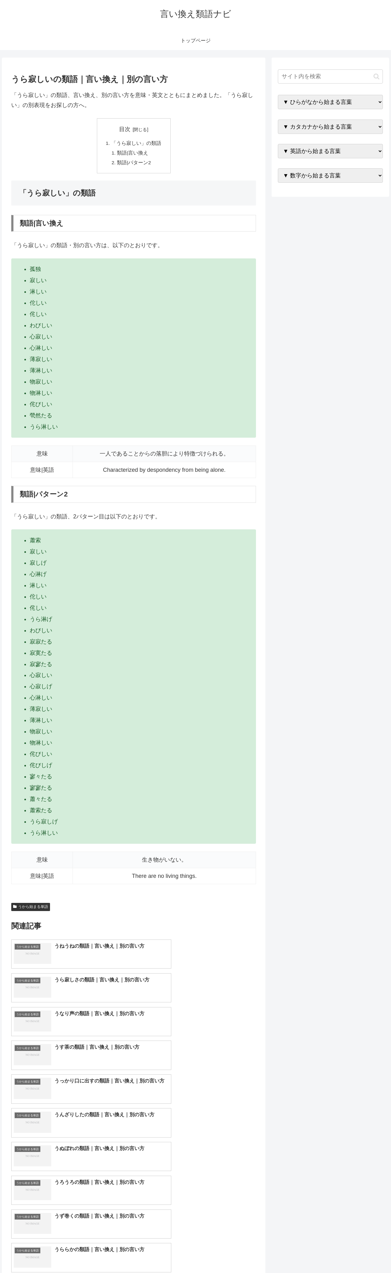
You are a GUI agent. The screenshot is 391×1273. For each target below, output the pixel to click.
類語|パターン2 (134, 163)
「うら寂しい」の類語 (136, 143)
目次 (124, 129)
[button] (376, 76)
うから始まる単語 (30, 908)
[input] (330, 76)
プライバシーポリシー (363, 1253)
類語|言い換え (132, 153)
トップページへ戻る (315, 1253)
